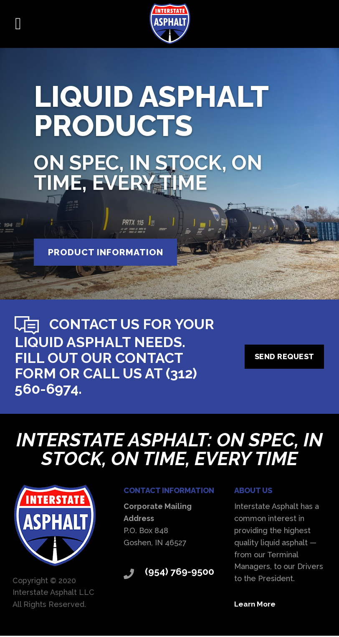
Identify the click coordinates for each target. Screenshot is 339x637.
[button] (18, 23)
